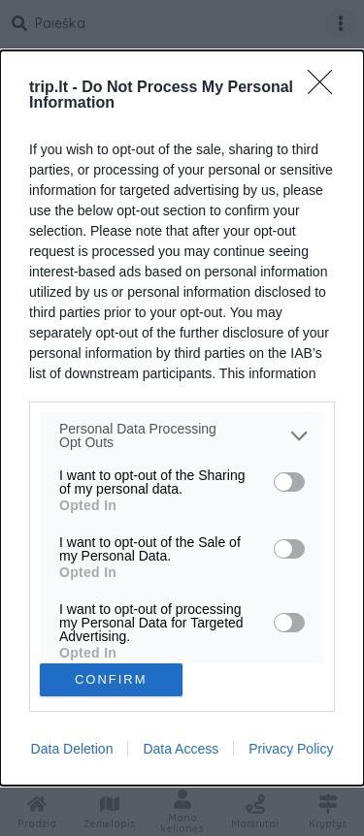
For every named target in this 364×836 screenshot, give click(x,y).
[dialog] (182, 418)
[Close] (326, 88)
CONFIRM (111, 678)
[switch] (289, 482)
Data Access (180, 748)
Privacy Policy (290, 748)
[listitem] (182, 435)
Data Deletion (72, 748)
